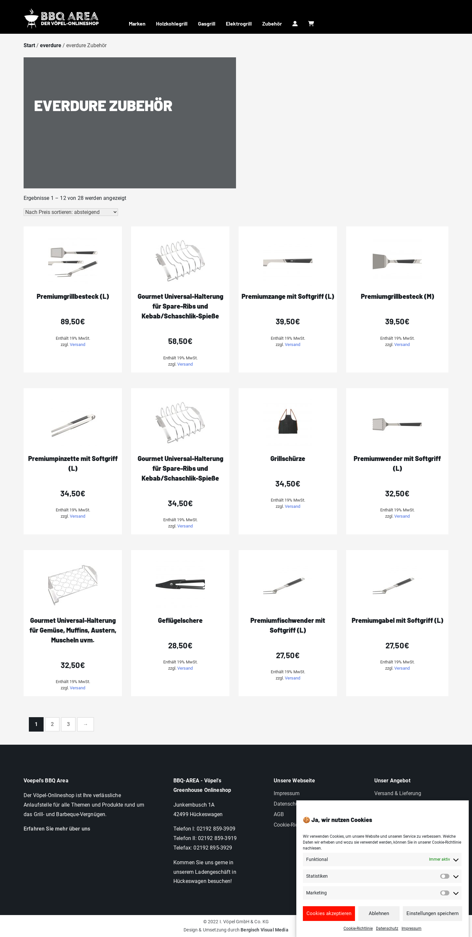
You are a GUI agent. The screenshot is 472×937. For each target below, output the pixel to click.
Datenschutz (288, 804)
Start (29, 45)
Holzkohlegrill (171, 23)
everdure (50, 45)
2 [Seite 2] (52, 724)
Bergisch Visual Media (264, 929)
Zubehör (272, 23)
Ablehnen (379, 927)
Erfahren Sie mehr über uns (57, 829)
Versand (77, 344)
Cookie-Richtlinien (294, 825)
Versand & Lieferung (397, 793)
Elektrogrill (239, 23)
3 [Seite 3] (68, 724)
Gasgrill (206, 23)
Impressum (287, 793)
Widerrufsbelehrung (397, 804)
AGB (279, 814)
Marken (137, 23)
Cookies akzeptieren (328, 927)
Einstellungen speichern (432, 927)
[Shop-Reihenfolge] (71, 212)
